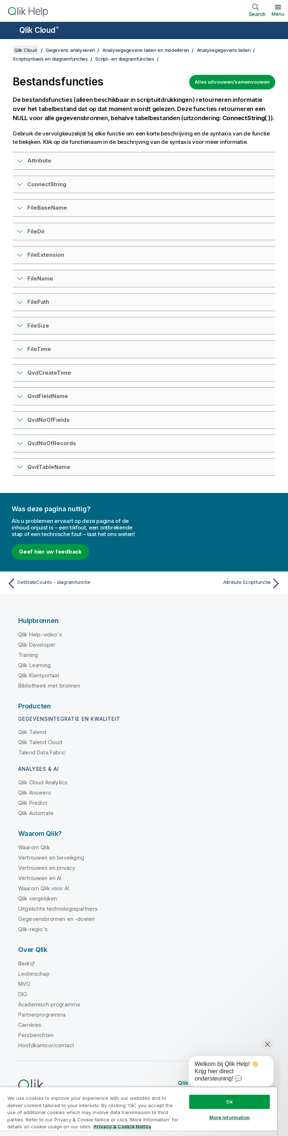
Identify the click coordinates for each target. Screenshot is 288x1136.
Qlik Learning (34, 665)
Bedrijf (26, 963)
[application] (226, 1073)
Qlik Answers (34, 792)
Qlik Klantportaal (38, 675)
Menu (278, 14)
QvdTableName (48, 466)
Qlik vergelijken (37, 898)
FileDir (36, 231)
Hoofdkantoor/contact (46, 1045)
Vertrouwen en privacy (46, 868)
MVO (24, 984)
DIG (22, 994)
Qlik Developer (36, 645)
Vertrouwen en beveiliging (51, 857)
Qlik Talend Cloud (40, 742)
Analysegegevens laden (224, 50)
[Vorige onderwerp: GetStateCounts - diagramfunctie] (73, 583)
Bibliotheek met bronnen (49, 685)
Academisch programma (49, 1004)
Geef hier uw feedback (50, 551)
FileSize (38, 325)
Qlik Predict (32, 803)
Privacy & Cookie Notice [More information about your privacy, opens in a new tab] (122, 1126)
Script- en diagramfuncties (124, 59)
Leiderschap (34, 974)
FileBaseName (47, 207)
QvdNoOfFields (48, 419)
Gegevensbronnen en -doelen (56, 919)
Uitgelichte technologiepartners (58, 909)
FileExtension (45, 254)
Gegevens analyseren (70, 50)
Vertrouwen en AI (40, 878)
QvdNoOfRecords (51, 443)
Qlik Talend (32, 732)
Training (28, 655)
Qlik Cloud (39, 30)
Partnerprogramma (42, 1014)
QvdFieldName (47, 396)
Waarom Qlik (34, 847)
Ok (229, 1102)
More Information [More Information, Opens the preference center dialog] (229, 1117)
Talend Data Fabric (41, 752)
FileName (40, 278)
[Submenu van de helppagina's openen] (10, 31)
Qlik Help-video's (40, 634)
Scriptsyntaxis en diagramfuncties (50, 59)
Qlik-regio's (33, 929)
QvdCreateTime (49, 372)
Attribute (39, 160)
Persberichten (36, 1035)
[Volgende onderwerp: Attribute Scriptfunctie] (215, 583)
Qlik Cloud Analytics (42, 782)
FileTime (39, 348)
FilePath (38, 301)
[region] (138, 1111)
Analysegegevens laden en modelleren (145, 50)
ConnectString (46, 184)
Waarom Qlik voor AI (43, 888)
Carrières (29, 1025)
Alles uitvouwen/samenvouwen (232, 82)
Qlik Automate (36, 813)
